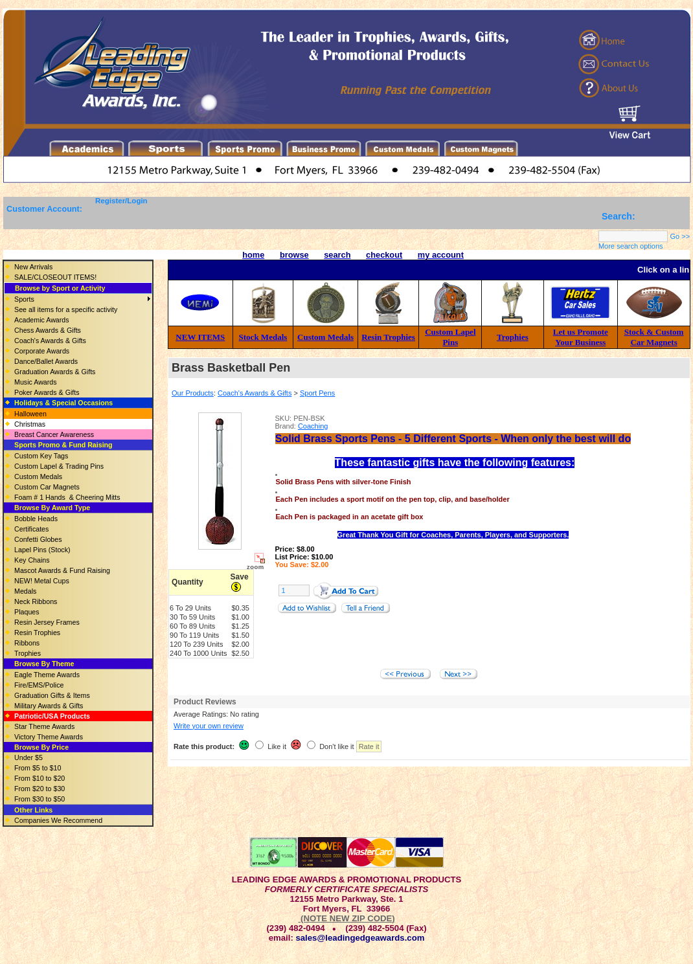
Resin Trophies (388, 337)
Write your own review (209, 726)
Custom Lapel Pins (450, 337)
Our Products (193, 393)
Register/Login (121, 201)
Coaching (313, 426)
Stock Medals (263, 337)
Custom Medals (325, 337)
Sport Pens (317, 393)
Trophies (512, 337)
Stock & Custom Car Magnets (654, 337)
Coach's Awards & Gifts (254, 393)
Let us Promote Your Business (580, 337)
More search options (630, 246)
